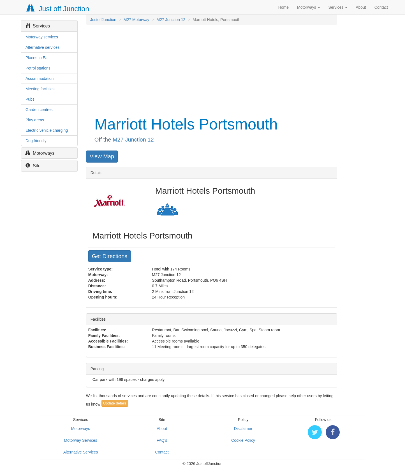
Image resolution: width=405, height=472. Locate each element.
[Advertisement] (211, 69)
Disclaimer (243, 428)
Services (338, 7)
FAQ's (162, 440)
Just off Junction (58, 9)
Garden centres (39, 109)
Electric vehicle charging (47, 130)
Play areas (35, 120)
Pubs (30, 99)
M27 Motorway (136, 19)
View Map (102, 156)
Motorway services (42, 37)
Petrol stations (38, 68)
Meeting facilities (40, 89)
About (361, 7)
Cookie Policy (243, 440)
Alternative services (42, 47)
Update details (114, 403)
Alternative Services (80, 452)
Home (283, 7)
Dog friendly (36, 140)
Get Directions (110, 256)
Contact (381, 7)
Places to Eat (37, 57)
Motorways (308, 7)
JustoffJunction (103, 19)
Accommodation (40, 78)
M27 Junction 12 (171, 19)
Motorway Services (80, 440)
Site (33, 165)
